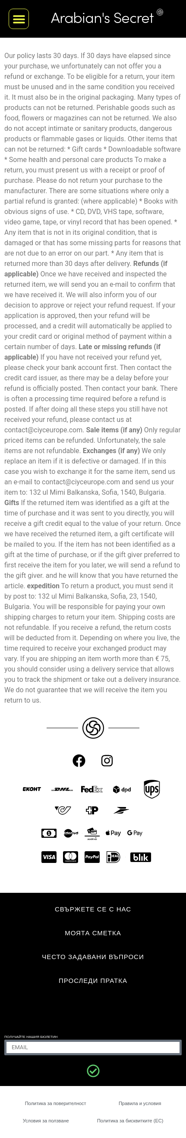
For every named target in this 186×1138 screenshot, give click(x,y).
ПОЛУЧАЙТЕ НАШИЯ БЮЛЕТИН (30, 1037)
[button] (19, 19)
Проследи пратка (93, 980)
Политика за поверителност (55, 1103)
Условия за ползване (46, 1120)
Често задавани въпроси (93, 956)
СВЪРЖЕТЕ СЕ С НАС (93, 909)
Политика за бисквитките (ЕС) (130, 1120)
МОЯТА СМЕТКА (93, 933)
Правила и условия (140, 1103)
